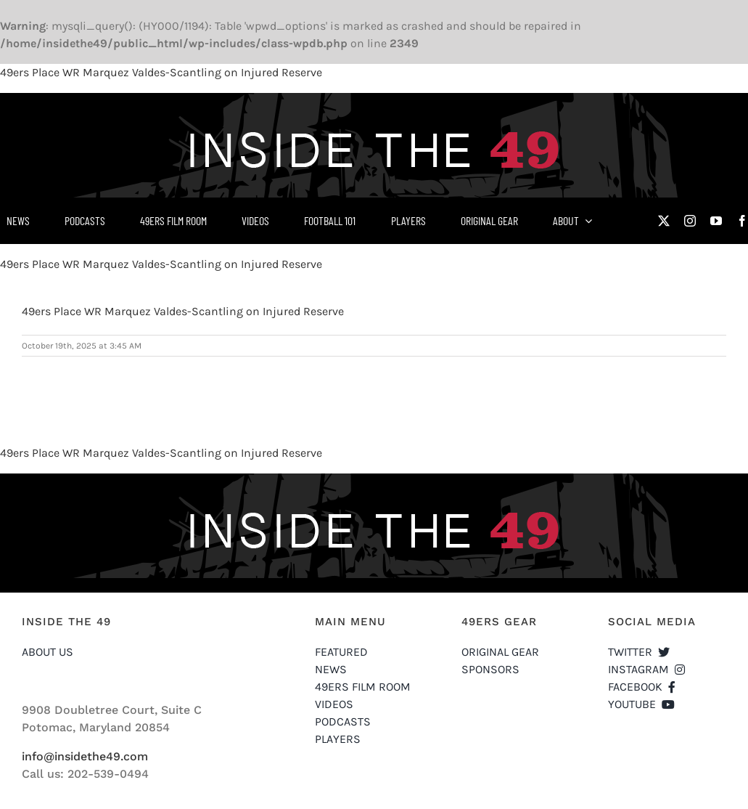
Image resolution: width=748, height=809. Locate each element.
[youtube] (716, 221)
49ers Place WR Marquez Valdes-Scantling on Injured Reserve (161, 72)
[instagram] (690, 221)
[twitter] (664, 221)
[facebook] (742, 221)
